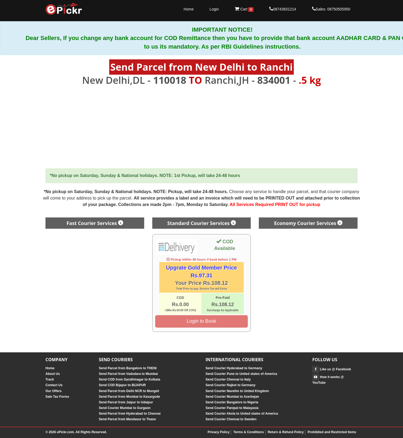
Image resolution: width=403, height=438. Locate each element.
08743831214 (282, 8)
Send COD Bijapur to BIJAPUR (122, 385)
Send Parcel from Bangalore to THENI (128, 368)
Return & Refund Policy (286, 432)
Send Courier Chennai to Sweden (231, 419)
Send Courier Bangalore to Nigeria (232, 402)
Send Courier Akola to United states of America (242, 413)
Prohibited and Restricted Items (331, 432)
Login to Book (201, 319)
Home (189, 9)
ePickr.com (65, 432)
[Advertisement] (201, 127)
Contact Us (53, 385)
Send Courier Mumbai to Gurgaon (124, 408)
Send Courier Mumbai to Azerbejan (232, 397)
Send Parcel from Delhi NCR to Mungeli (129, 391)
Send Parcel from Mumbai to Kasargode (129, 397)
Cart (244, 9)
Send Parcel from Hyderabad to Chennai (129, 413)
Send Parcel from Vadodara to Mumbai (128, 374)
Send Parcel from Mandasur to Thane (127, 419)
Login (214, 9)
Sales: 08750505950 (331, 8)
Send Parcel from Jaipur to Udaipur (126, 402)
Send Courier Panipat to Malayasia (232, 408)
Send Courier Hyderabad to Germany (234, 368)
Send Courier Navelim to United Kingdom (237, 391)
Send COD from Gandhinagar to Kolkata (129, 379)
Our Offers (53, 391)
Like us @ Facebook (331, 369)
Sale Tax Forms (57, 397)
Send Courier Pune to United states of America (241, 374)
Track (49, 379)
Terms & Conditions (248, 432)
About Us (52, 374)
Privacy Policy (218, 432)
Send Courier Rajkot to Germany (230, 385)
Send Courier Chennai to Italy (228, 379)
